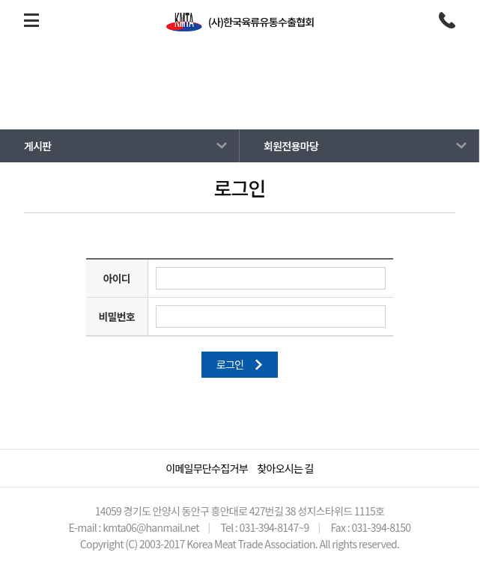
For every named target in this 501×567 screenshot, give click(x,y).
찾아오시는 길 (285, 468)
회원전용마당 (278, 101)
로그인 (240, 364)
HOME (187, 101)
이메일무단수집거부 (207, 468)
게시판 (227, 101)
